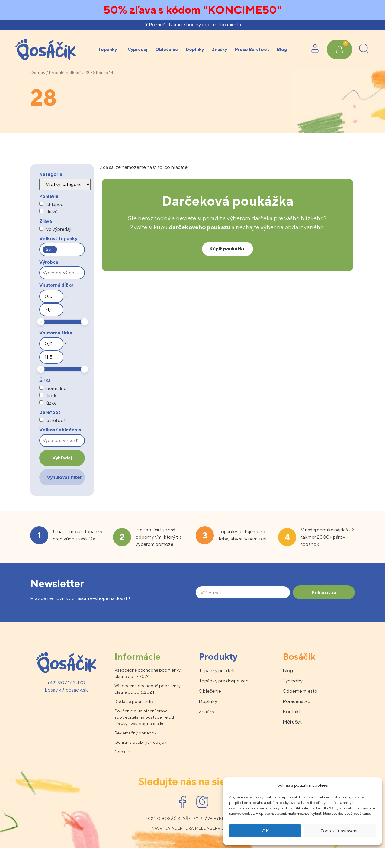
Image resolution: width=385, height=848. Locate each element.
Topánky (109, 50)
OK (265, 830)
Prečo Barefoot (252, 49)
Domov (37, 72)
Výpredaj (137, 49)
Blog (282, 49)
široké (52, 395)
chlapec (54, 204)
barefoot (56, 420)
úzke (51, 403)
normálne (56, 388)
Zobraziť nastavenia (340, 830)
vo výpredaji (58, 229)
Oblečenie (166, 49)
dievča (53, 211)
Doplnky (195, 49)
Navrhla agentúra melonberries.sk (192, 828)
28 (87, 72)
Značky (219, 49)
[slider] (41, 321)
